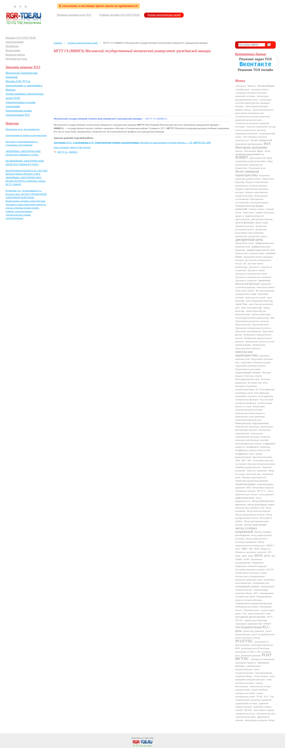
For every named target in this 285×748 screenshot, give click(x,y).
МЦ (273, 556)
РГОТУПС (244, 641)
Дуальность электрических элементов (253, 277)
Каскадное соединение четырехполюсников (246, 388)
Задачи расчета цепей (255, 297)
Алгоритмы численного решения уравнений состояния (250, 94)
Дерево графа (261, 222)
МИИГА (73, 152)
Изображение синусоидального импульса (250, 346)
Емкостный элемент (244, 290)
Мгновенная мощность (263, 487)
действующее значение (262, 219)
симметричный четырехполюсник (247, 668)
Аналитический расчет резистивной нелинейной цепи (254, 111)
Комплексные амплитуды (247, 426)
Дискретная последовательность (250, 228)
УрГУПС (248, 710)
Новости (12, 123)
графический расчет (254, 216)
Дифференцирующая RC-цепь (261, 250)
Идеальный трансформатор (248, 331)
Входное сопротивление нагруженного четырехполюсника (251, 184)
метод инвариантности (248, 499)
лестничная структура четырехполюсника (255, 464)
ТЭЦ (271, 696)
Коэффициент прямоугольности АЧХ (252, 450)
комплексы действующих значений (251, 440)
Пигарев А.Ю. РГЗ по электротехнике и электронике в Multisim (24, 85)
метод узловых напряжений (246, 529)
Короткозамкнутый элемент (248, 443)
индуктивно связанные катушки (256, 362)
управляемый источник (246, 703)
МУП (267, 555)
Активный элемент (260, 89)
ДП (244, 263)
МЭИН (238, 559)
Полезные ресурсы (16, 58)
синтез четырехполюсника (247, 671)
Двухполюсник (242, 219)
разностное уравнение (253, 631)
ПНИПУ (267, 623)
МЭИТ (246, 559)
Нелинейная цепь (261, 583)
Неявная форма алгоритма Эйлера (251, 592)
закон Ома (241, 304)
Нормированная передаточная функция (253, 603)
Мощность (265, 549)
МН (251, 549)
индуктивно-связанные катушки (250, 365)
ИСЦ (265, 382)
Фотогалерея (13, 50)
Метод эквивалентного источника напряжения (251, 540)
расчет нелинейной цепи (263, 634)
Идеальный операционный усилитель (253, 328)
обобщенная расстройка (246, 606)
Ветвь (267, 151)
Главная (58, 42)
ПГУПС (239, 620)
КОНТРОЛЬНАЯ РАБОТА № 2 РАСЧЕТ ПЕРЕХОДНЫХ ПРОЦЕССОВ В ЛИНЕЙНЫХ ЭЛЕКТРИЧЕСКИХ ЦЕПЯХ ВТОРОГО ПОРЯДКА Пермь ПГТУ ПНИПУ (27, 177)
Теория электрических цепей (164, 14)
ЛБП (249, 460)
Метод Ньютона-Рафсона (258, 511)
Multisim (251, 86)
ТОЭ (266, 696)
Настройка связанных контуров (250, 569)
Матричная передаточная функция (251, 480)
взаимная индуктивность (249, 154)
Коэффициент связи (244, 453)
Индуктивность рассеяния (247, 369)
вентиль (239, 151)
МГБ (248, 487)
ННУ (256, 593)
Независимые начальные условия (251, 573)
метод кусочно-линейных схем (249, 507)
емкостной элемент (266, 287)
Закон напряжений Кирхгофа (259, 301)
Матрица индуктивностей (254, 477)
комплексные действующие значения (254, 428)
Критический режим (262, 457)
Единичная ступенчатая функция (253, 285)
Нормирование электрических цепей (254, 595)
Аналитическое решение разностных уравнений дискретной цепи (252, 118)
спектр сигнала (261, 676)
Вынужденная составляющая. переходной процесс (252, 201)
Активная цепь (242, 89)
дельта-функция (244, 222)
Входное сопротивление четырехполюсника (251, 194)
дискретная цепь (249, 239)
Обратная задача (251, 610)
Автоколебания (265, 85)
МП (269, 552)
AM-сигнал (240, 86)
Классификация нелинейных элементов (252, 395)
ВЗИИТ (241, 157)
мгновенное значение (245, 491)
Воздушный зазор (257, 168)
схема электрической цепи (253, 681)
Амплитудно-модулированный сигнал (252, 98)
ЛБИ (237, 460)
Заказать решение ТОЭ (23, 67)
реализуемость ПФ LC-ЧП (247, 652)
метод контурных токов (260, 504)
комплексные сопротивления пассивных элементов (252, 435)
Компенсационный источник (248, 409)
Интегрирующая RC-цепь (247, 379)
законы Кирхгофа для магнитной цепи (250, 313)
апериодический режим (246, 133)
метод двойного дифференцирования (254, 496)
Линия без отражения (257, 470)
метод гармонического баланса (254, 493)
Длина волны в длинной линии (249, 253)
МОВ (256, 549)
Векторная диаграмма (251, 147)
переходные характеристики (248, 623)
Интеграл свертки (253, 376)
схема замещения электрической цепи (254, 678)
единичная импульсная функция (252, 282)
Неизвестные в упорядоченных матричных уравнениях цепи (250, 578)
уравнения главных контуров (252, 705)
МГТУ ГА (62, 152)
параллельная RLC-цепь (259, 613)
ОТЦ (244, 613)
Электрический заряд (245, 717)
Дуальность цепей (256, 270)
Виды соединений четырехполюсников (253, 160)
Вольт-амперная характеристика (247, 173)
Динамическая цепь (244, 226)
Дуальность (254, 267)
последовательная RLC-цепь (252, 628)
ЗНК (272, 318)
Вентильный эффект (254, 151)
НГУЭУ (270, 569)
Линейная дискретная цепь (248, 467)
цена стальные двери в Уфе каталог (72, 147)
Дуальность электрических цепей (251, 273)
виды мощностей (257, 158)
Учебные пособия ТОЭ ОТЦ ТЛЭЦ (119, 14)
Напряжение (258, 562)
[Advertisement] (142, 84)
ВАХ (267, 144)
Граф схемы (248, 212)
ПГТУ (270, 617)
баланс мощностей (261, 140)
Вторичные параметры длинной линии (252, 177)
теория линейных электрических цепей (251, 691)
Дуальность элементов (246, 280)
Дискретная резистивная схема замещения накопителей (251, 233)
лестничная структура (263, 460)
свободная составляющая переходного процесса (254, 661)
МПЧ (244, 556)
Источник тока (255, 382)
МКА (237, 549)
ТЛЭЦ (259, 696)
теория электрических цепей (249, 695)
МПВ (237, 556)
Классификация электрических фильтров (254, 398)
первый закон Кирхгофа (255, 620)
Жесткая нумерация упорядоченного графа (254, 292)
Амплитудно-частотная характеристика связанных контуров (253, 103)
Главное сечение (256, 209)
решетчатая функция (251, 655)
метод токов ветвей (255, 524)
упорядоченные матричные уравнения (253, 700)
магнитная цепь (253, 474)
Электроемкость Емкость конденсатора (26, 135)
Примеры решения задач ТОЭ (74, 14)
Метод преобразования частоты (253, 516)
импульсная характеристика (246, 353)
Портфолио (12, 46)
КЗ (257, 389)
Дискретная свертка (257, 236)
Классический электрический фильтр (254, 401)
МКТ (245, 548)
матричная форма (245, 484)
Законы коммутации (261, 314)
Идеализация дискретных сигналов (252, 321)
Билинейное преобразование (248, 144)
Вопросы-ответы (15, 54)
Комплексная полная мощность (250, 413)
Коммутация (259, 406)
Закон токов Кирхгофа (251, 307)
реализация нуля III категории (255, 648)
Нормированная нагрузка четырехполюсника (253, 598)
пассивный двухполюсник (250, 616)
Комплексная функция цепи (248, 420)
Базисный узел (242, 140)
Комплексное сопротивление (252, 423)
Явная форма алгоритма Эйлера (260, 720)
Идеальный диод (243, 324)
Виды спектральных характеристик (254, 163)
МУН (258, 556)
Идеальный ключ (261, 324)
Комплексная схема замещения (250, 416)
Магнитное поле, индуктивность (23, 129)
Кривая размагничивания (248, 455)
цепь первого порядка (264, 710)
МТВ (250, 556)
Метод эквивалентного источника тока (250, 544)
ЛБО (243, 460)
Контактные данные (250, 54)
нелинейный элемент (247, 586)
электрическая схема (245, 713)
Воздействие (241, 168)
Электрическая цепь (265, 713)
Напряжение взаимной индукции (251, 566)
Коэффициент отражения (258, 447)
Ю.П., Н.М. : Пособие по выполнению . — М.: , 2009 (132, 142)
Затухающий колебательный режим (252, 318)
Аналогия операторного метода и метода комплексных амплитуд (255, 128)
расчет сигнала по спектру (247, 637)
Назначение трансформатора (248, 561)
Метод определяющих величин (250, 514)
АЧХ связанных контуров (255, 137)
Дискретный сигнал (244, 243)
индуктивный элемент (248, 372)
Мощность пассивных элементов (251, 552)
